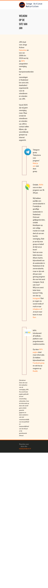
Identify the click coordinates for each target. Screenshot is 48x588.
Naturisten (22, 50)
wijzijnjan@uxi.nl (25, 448)
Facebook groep (38, 363)
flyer (34, 317)
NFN (23, 61)
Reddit (35, 371)
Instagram (36, 298)
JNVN (40, 185)
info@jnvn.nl (37, 309)
